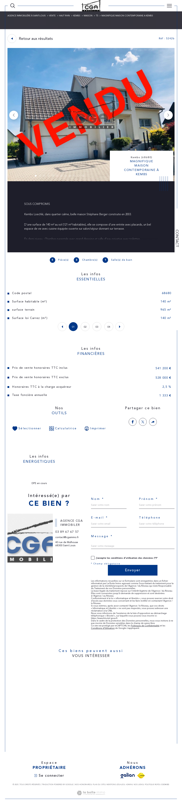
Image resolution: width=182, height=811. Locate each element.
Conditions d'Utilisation (103, 631)
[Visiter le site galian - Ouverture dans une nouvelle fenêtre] (128, 779)
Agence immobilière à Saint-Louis (27, 15)
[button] (168, 115)
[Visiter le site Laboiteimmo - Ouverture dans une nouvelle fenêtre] (91, 800)
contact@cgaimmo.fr (67, 543)
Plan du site (99, 787)
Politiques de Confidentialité (145, 628)
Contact (177, 238)
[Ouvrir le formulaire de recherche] (12, 5)
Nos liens (138, 787)
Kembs (77, 15)
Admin (129, 787)
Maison (88, 15)
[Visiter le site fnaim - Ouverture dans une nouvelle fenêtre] (141, 779)
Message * (102, 539)
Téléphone (150, 520)
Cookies (165, 788)
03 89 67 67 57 (67, 538)
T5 (97, 15)
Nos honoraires (83, 787)
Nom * (97, 501)
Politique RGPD (152, 787)
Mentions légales (115, 787)
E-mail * (99, 520)
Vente (52, 15)
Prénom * (148, 501)
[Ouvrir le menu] (169, 5)
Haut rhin (64, 15)
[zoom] (91, 180)
